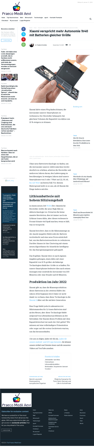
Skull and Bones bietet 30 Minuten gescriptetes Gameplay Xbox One (83, 214)
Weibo (49, 205)
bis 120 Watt (34, 182)
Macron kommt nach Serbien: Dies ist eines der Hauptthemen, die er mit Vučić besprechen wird (9, 155)
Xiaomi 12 (33, 300)
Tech (35, 27)
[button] (90, 19)
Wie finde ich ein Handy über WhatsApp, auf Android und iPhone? (82, 178)
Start (30, 27)
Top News (4, 49)
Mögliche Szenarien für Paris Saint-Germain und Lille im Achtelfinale (62, 381)
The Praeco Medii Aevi (14, 442)
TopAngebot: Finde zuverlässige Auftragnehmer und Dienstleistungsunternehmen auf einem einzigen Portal (9, 201)
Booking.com (77, 107)
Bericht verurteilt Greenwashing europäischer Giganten (37, 381)
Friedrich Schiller (42, 45)
